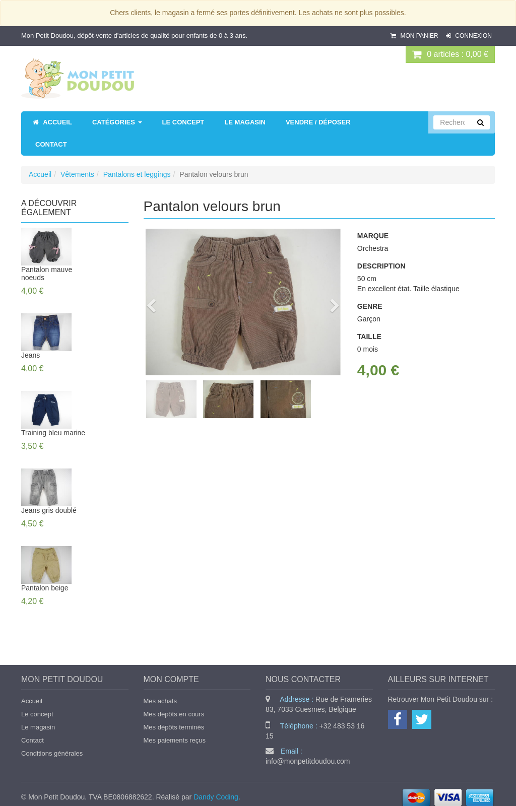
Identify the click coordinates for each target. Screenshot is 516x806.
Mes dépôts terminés (174, 727)
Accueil (40, 174)
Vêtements (77, 174)
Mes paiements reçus (175, 740)
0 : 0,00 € (450, 54)
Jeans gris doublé (49, 510)
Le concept (37, 714)
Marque (373, 236)
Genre (369, 306)
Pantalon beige (44, 588)
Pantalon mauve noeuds (46, 273)
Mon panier (415, 35)
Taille (369, 336)
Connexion (469, 35)
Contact (32, 740)
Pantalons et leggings (137, 174)
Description (381, 266)
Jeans (30, 355)
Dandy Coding (216, 797)
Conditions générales (52, 753)
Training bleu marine (53, 433)
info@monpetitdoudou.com (308, 761)
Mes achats (160, 701)
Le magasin (38, 727)
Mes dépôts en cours (174, 714)
